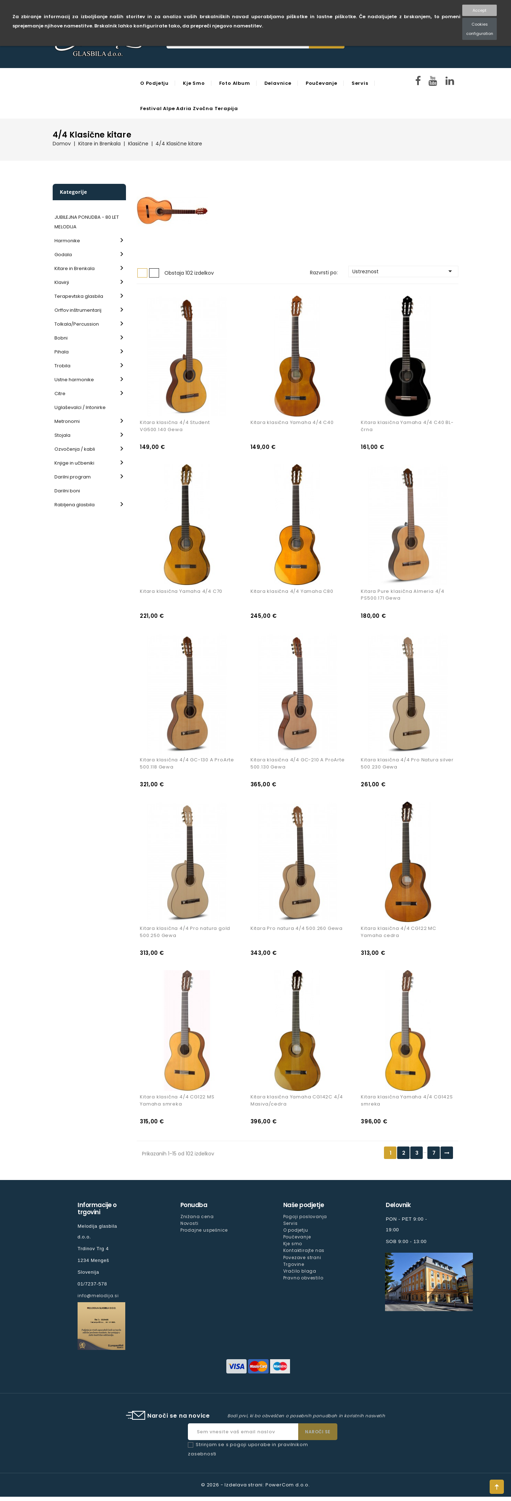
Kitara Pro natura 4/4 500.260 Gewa (297, 931)
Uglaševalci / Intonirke (80, 407)
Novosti (189, 1228)
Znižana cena (197, 1221)
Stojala (62, 435)
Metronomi (67, 421)
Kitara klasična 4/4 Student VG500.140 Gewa (175, 427)
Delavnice (277, 83)
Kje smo (194, 83)
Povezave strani (302, 1261)
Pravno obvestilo (303, 1282)
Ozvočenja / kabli (74, 449)
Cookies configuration (479, 28)
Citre (59, 393)
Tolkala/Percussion (76, 324)
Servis (360, 83)
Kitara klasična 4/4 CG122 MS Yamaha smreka (177, 1105)
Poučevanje (321, 83)
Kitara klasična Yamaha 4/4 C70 (181, 592)
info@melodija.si (98, 1300)
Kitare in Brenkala (74, 268)
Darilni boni (67, 490)
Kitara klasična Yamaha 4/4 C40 (292, 423)
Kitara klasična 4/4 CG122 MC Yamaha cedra (398, 935)
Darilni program (72, 476)
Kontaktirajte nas (304, 1255)
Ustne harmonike (74, 379)
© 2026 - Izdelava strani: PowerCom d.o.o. (255, 1489)
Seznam (154, 273)
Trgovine (293, 1268)
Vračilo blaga (299, 1275)
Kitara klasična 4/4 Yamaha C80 (292, 592)
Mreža (142, 273)
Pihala (61, 351)
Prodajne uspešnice (204, 1234)
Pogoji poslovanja (305, 1221)
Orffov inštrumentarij (77, 310)
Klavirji (61, 282)
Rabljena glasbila (74, 504)
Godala (63, 254)
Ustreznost (403, 271)
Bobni (61, 338)
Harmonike (67, 240)
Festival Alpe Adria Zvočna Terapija (189, 108)
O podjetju (154, 83)
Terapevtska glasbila (78, 296)
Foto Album (234, 83)
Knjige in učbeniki (74, 463)
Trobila (62, 365)
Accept (479, 10)
